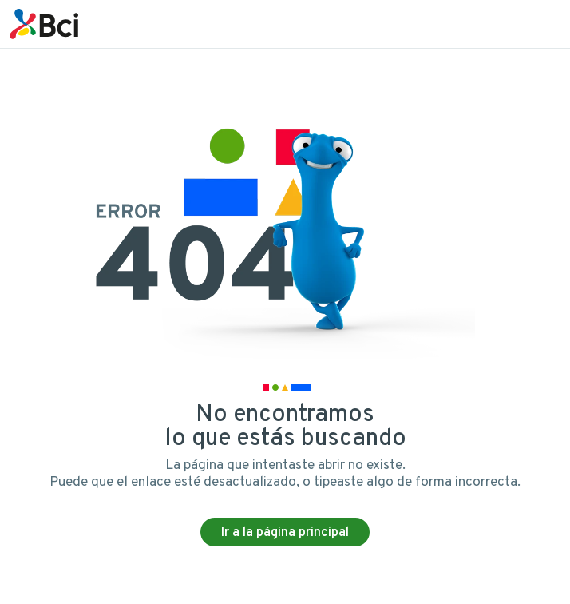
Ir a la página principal (285, 533)
